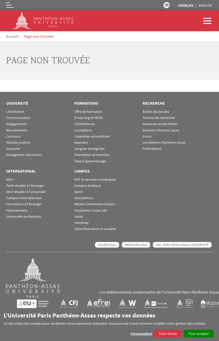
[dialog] (109, 324)
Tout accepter (198, 333)
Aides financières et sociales (95, 229)
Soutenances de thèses (160, 124)
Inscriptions (83, 130)
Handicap (81, 223)
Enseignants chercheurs (24, 155)
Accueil (12, 36)
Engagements (16, 124)
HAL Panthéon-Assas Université (182, 245)
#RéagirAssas (136, 245)
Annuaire (13, 149)
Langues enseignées (89, 149)
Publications (152, 149)
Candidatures (84, 124)
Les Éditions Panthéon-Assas (164, 142)
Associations (83, 198)
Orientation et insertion (92, 155)
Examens (81, 142)
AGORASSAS (107, 245)
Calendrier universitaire (92, 136)
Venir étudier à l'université (26, 192)
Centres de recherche (159, 118)
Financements (17, 210)
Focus (147, 136)
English (205, 5)
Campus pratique (87, 186)
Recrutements (17, 130)
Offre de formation (88, 111)
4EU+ (10, 179)
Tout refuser (168, 333)
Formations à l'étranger (24, 204)
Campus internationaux (24, 198)
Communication (18, 118)
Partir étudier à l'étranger (25, 186)
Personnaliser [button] (141, 333)
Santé (78, 216)
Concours (13, 136)
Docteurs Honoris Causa (161, 130)
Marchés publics (18, 142)
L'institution (15, 111)
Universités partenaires (23, 216)
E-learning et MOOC (88, 118)
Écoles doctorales (156, 111)
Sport (78, 192)
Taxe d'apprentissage (90, 161)
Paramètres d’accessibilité (166, 5)
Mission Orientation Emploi (94, 204)
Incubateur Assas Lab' (90, 210)
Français (186, 5)
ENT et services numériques (95, 179)
